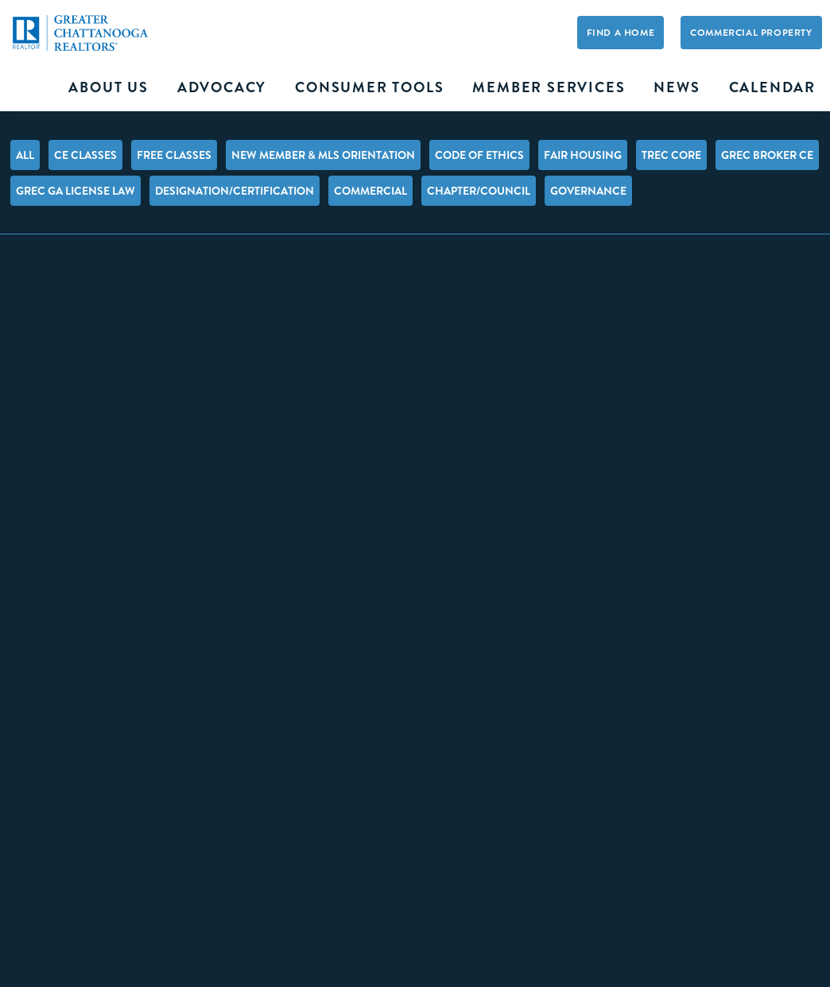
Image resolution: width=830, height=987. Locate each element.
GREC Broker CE (767, 155)
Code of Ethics (479, 155)
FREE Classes (174, 155)
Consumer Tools (369, 87)
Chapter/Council (478, 191)
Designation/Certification (234, 191)
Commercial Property (751, 32)
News (677, 87)
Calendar (772, 87)
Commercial (370, 191)
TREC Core (671, 155)
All (25, 155)
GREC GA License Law (75, 191)
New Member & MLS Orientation (323, 155)
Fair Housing (583, 155)
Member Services (548, 87)
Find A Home (621, 32)
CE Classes (85, 155)
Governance (588, 191)
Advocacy (221, 87)
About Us (108, 87)
